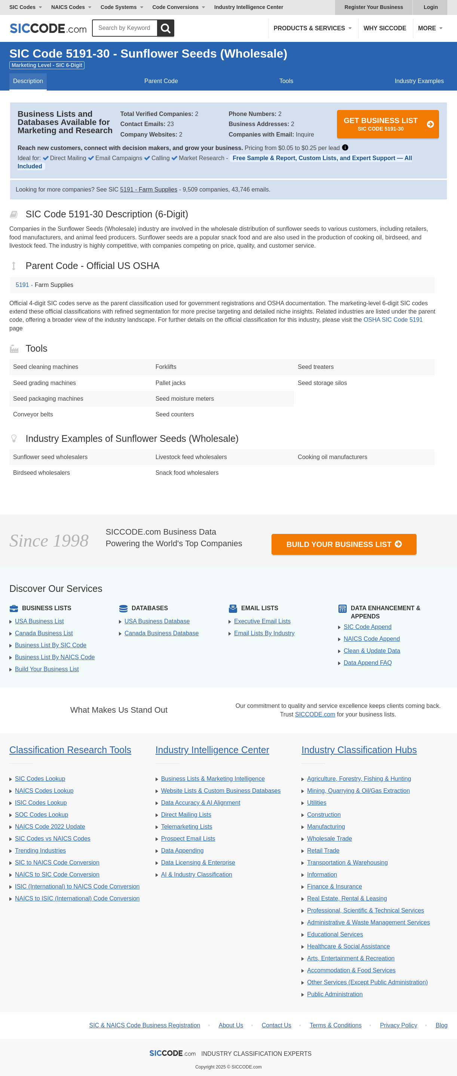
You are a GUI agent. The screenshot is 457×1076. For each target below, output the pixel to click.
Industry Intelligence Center (248, 7)
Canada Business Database (162, 633)
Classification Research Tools (70, 750)
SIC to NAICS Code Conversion (57, 862)
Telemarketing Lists (186, 826)
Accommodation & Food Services (351, 970)
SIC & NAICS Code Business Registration (144, 1025)
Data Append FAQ (368, 663)
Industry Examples (419, 81)
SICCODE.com (315, 714)
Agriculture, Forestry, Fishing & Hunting (359, 779)
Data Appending (182, 850)
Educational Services (335, 934)
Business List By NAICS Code (55, 657)
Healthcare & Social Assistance (348, 946)
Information (322, 874)
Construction (324, 814)
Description (28, 81)
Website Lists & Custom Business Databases (221, 791)
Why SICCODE (385, 28)
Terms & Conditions (336, 1025)
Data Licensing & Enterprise (198, 862)
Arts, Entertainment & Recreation (351, 958)
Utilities (316, 803)
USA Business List (39, 621)
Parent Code (161, 81)
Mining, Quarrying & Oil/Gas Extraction (358, 791)
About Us (231, 1025)
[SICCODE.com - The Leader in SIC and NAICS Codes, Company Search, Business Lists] (56, 28)
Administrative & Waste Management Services (368, 922)
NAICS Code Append (372, 639)
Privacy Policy (398, 1025)
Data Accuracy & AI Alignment (200, 803)
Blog (442, 1025)
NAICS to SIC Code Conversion (57, 874)
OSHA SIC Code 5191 (393, 320)
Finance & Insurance (334, 886)
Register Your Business (373, 7)
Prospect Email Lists (188, 838)
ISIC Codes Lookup (41, 803)
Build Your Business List (344, 544)
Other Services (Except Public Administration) (367, 982)
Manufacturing (326, 826)
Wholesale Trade (329, 838)
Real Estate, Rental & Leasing (347, 898)
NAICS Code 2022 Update (50, 826)
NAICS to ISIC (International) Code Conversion (77, 898)
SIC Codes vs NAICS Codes (53, 838)
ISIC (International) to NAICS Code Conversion (77, 886)
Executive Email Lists (262, 621)
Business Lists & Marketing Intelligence (213, 779)
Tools (286, 81)
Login (431, 7)
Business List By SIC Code (50, 645)
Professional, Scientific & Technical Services (365, 910)
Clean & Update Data (372, 651)
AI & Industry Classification (196, 874)
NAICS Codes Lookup (44, 791)
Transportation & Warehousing (347, 862)
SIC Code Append (368, 627)
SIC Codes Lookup (40, 779)
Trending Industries (40, 850)
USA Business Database (157, 621)
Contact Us (276, 1025)
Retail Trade (323, 850)
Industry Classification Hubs (359, 750)
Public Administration (335, 994)
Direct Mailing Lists (186, 814)
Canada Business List (44, 633)
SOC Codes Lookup (41, 814)
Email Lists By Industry (264, 633)
